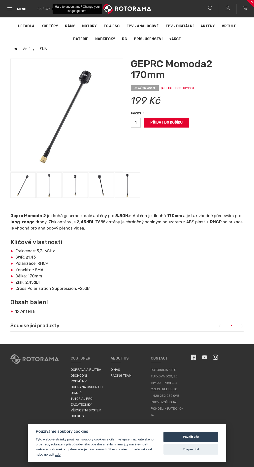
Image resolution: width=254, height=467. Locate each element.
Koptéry (49, 26)
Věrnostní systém (86, 410)
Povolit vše (191, 437)
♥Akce (175, 39)
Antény (207, 26)
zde (58, 454)
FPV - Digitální (179, 26)
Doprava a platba (86, 369)
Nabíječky (105, 39)
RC (124, 39)
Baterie (80, 39)
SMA (43, 49)
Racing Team (121, 375)
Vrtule (229, 26)
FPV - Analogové (143, 26)
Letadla (26, 26)
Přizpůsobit (191, 449)
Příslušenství (148, 39)
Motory (89, 26)
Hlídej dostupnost (177, 88)
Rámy (70, 26)
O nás (115, 369)
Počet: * (137, 113)
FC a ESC (112, 26)
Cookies (77, 416)
